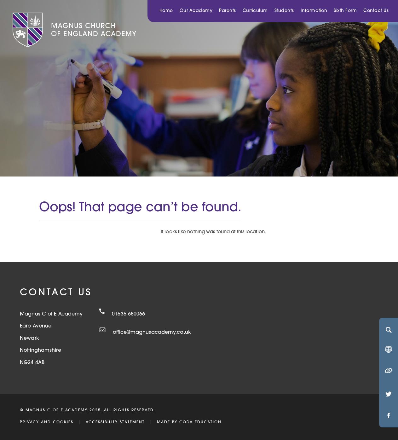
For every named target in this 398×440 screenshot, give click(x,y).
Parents (227, 11)
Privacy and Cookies (46, 422)
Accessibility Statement (115, 422)
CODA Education (200, 422)
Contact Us (376, 11)
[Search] (388, 329)
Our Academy (196, 11)
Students (284, 11)
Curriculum (255, 11)
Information (314, 11)
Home (166, 11)
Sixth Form (345, 11)
